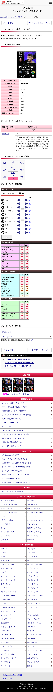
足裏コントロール (7, 564)
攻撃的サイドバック (34, 528)
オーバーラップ (33, 536)
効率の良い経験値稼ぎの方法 (12, 442)
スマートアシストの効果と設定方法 (17, 359)
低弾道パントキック (9, 332)
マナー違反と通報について (11, 446)
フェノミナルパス (33, 619)
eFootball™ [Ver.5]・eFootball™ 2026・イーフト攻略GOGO (26, 689)
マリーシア (31, 638)
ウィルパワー (5, 599)
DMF (13, 173)
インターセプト (6, 646)
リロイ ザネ (8, 23)
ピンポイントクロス (8, 607)
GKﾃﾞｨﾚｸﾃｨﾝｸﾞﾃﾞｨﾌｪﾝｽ (35, 634)
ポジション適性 (36, 35)
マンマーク (5, 642)
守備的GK (30, 540)
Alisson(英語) (7, 678)
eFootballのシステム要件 (10, 455)
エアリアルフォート (34, 658)
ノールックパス (6, 615)
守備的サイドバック (34, 532)
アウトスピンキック (8, 611)
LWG (4, 163)
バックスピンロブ (33, 603)
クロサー (4, 516)
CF (13, 162)
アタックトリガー (33, 662)
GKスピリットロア (7, 638)
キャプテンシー (6, 662)
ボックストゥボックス (35, 520)
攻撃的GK (5, 134)
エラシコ (4, 553)
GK (13, 178)
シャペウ (4, 556)
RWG (22, 163)
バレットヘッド (33, 572)
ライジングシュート (34, 584)
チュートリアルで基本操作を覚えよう (15, 459)
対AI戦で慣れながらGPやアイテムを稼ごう (17, 463)
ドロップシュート (7, 584)
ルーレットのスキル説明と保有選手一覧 (19, 363)
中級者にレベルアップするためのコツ (15, 474)
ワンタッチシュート (8, 595)
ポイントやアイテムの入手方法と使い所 (16, 467)
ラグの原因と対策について (11, 419)
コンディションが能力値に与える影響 (15, 434)
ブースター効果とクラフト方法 (13, 403)
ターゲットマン (33, 504)
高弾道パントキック (8, 627)
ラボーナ (30, 611)
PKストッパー (6, 634)
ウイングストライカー (9, 512)
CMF (13, 170)
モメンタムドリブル (34, 564)
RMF (21, 170)
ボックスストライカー (9, 504)
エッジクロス (32, 607)
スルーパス (5, 603)
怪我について (6, 426)
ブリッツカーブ (33, 576)
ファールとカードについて (11, 422)
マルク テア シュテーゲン (38, 23)
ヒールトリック (33, 592)
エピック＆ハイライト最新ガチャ (18, 386)
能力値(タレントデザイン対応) (15, 38)
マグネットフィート (34, 568)
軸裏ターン (5, 560)
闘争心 (29, 666)
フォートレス (32, 654)
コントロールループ (8, 580)
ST (13, 164)
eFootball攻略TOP (4, 17)
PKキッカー (31, 631)
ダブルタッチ (32, 549)
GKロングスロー (8, 337)
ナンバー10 (31, 516)
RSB (21, 177)
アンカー (4, 528)
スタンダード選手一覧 (16, 17)
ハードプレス (5, 524)
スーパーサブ (5, 666)
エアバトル (5, 650)
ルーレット (31, 553)
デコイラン (31, 501)
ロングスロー (32, 627)
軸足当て (30, 560)
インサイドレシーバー (35, 512)
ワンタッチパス (33, 599)
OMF (13, 167)
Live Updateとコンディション (12, 430)
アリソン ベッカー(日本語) (12, 675)
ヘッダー (4, 572)
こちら (31, 340)
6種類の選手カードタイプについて (14, 411)
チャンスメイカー (33, 508)
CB (13, 175)
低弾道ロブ (5, 623)
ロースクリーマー (33, 588)
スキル (34, 38)
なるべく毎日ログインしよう (12, 471)
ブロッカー (31, 646)
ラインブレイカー (7, 501)
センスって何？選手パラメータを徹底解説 (17, 415)
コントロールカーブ (8, 576)
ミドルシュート (6, 588)
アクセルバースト (7, 568)
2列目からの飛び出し (8, 520)
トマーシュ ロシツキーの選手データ (18, 366)
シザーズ (4, 549)
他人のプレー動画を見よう (11, 478)
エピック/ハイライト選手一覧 (12, 491)
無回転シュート (33, 580)
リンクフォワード (7, 508)
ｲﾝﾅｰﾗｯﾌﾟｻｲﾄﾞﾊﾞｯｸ (7, 532)
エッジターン (32, 556)
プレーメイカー (33, 524)
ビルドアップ (5, 536)
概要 (5, 35)
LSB (4, 177)
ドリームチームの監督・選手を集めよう (16, 482)
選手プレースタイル (18, 35)
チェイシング (32, 642)
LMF (4, 170)
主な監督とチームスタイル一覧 (13, 438)
